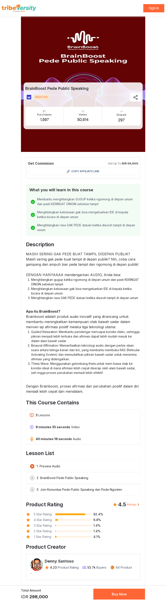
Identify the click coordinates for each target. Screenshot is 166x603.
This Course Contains (52, 402)
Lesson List (40, 453)
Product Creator (46, 547)
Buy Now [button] (119, 594)
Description (40, 244)
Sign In (154, 8)
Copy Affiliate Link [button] (83, 171)
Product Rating (44, 504)
